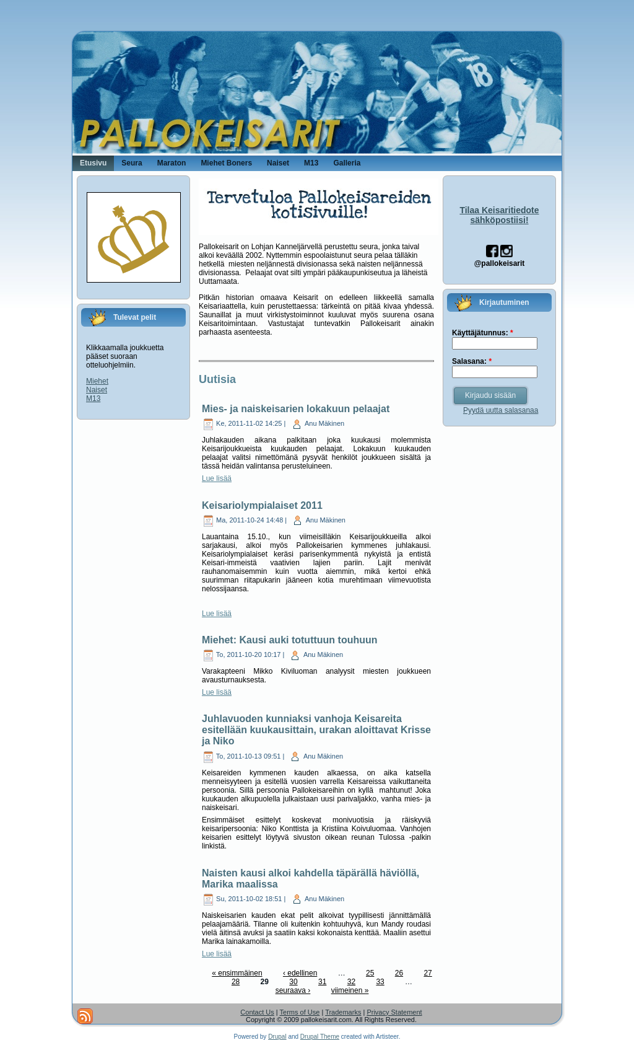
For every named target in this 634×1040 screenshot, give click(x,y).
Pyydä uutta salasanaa (500, 410)
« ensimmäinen (237, 973)
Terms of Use (300, 1012)
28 (236, 981)
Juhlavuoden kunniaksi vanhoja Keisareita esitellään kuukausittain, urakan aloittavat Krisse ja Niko (316, 729)
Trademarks (343, 1012)
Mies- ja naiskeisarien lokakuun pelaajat (295, 408)
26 (399, 973)
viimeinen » (350, 990)
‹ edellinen (300, 973)
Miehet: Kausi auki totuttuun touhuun (290, 640)
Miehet (97, 381)
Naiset (96, 390)
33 (380, 981)
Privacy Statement (394, 1012)
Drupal (277, 1036)
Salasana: (472, 361)
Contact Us (257, 1012)
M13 (93, 398)
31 (322, 981)
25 (370, 973)
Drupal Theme (319, 1036)
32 (351, 981)
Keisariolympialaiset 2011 (262, 505)
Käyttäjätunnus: (482, 332)
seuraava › (293, 990)
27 (427, 973)
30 (293, 981)
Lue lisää (217, 478)
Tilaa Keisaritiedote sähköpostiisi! (499, 215)
